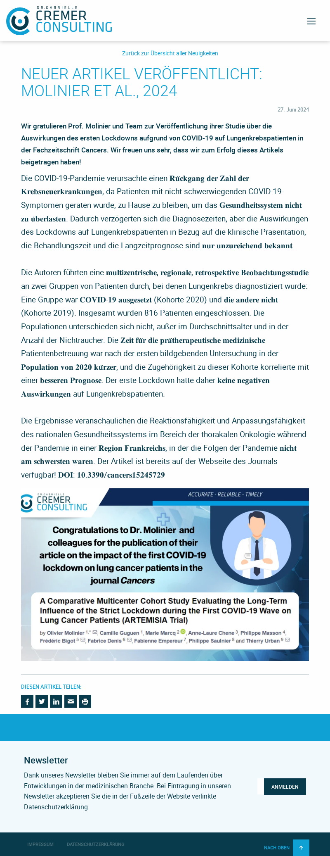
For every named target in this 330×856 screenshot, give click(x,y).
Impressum (40, 844)
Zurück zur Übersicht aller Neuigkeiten (170, 53)
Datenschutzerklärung (96, 844)
